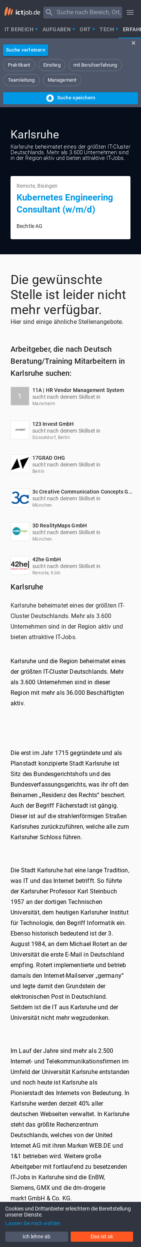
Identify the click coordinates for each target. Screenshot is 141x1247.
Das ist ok (102, 1236)
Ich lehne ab (36, 1236)
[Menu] (49, 12)
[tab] (19, 29)
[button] (19, 65)
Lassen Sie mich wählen (33, 1223)
